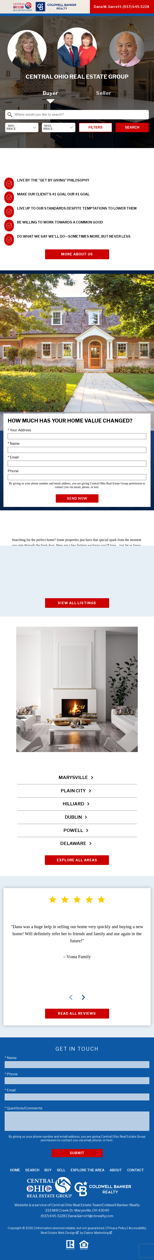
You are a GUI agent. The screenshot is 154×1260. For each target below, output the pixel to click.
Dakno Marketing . (98, 1233)
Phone (13, 471)
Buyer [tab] (50, 93)
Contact (135, 1170)
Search (132, 127)
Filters (95, 127)
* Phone (11, 1074)
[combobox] (77, 114)
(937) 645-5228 (53, 1216)
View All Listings (77, 603)
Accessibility (137, 1228)
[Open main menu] (5, 6)
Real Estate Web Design (60, 1233)
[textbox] (79, 114)
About (116, 1170)
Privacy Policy (116, 1228)
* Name (14, 444)
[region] (77, 962)
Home (15, 1170)
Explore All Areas (77, 860)
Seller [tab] (103, 93)
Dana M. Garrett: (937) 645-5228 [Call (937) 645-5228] (121, 7)
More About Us (77, 254)
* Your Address (19, 430)
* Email (13, 457)
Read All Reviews (77, 1013)
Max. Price (48, 127)
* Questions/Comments (24, 1108)
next (83, 997)
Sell (61, 1170)
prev (71, 997)
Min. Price (11, 127)
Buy (48, 1170)
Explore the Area (87, 1170)
